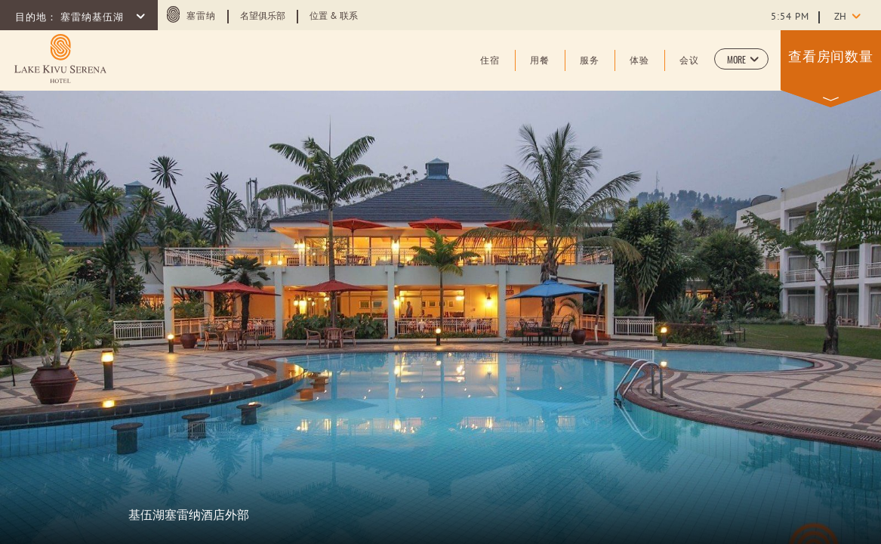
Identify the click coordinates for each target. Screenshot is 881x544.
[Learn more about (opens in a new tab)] (60, 58)
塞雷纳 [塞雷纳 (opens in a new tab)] (201, 17)
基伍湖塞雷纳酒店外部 (188, 514)
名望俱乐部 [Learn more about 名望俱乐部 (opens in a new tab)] (262, 17)
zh (840, 17)
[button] (741, 59)
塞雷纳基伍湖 (93, 18)
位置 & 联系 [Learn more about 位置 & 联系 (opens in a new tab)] (334, 17)
